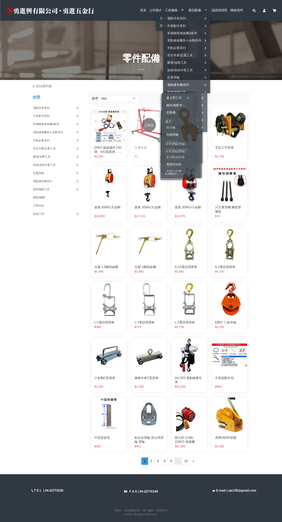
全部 (36, 97)
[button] (254, 10)
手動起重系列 (56, 140)
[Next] (193, 461)
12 (186, 461)
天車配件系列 (56, 115)
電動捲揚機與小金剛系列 (56, 132)
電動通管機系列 (56, 181)
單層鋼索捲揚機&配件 (56, 124)
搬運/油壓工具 (56, 156)
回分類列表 (44, 86)
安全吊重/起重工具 (56, 148)
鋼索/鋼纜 (39, 197)
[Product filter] (119, 99)
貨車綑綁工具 (56, 189)
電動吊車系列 (56, 107)
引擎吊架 (38, 205)
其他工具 (56, 213)
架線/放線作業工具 (56, 164)
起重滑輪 (56, 173)
